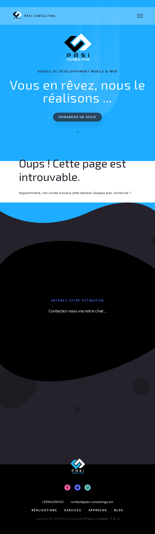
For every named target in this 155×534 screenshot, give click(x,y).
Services (72, 510)
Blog (119, 510)
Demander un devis (77, 119)
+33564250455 (53, 502)
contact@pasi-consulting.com (92, 502)
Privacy (90, 518)
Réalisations (44, 510)
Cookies (102, 518)
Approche (98, 510)
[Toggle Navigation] (140, 16)
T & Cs (115, 518)
